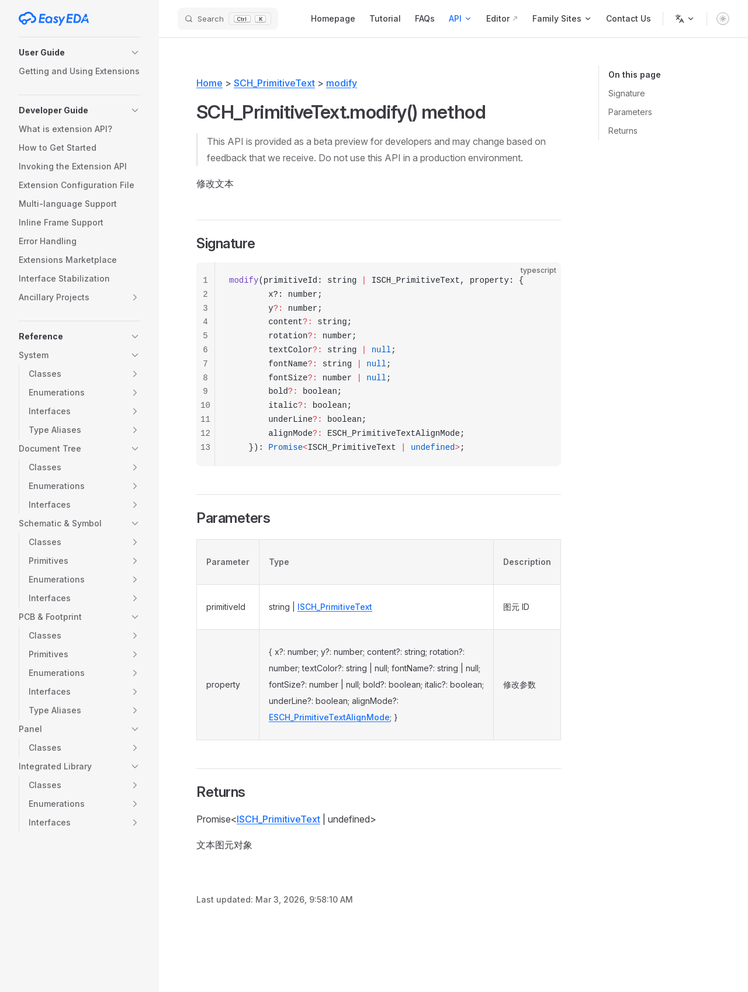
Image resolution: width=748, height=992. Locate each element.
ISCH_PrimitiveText (334, 607)
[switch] (722, 18)
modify (341, 83)
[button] (79, 52)
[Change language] (685, 18)
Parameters (630, 112)
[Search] (228, 19)
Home (209, 83)
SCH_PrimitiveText (274, 83)
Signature (626, 93)
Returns (623, 131)
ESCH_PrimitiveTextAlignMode (329, 717)
